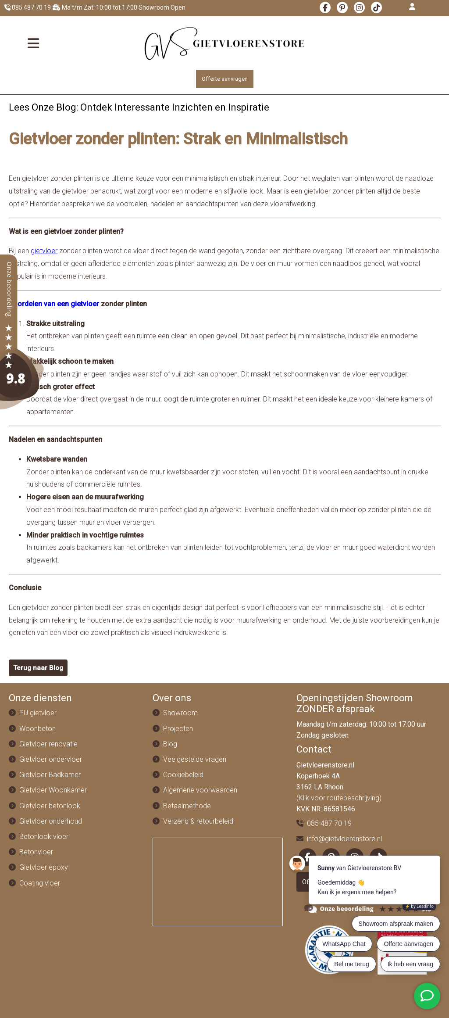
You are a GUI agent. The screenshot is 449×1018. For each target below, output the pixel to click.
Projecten (178, 728)
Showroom (180, 713)
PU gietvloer (38, 713)
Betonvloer (36, 852)
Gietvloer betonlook (49, 806)
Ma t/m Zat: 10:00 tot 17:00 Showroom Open (119, 7)
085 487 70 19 (27, 7)
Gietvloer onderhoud (50, 821)
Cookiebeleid (183, 775)
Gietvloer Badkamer (50, 775)
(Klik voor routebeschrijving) (338, 798)
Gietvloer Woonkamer (53, 790)
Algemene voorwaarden (200, 790)
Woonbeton (37, 728)
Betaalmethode (187, 806)
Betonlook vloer (43, 836)
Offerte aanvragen (225, 78)
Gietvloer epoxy (43, 867)
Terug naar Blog (38, 668)
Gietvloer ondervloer (50, 759)
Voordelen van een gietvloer (54, 304)
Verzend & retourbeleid (198, 821)
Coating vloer (39, 883)
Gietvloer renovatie (48, 744)
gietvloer (44, 251)
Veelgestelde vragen (194, 759)
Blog (170, 744)
